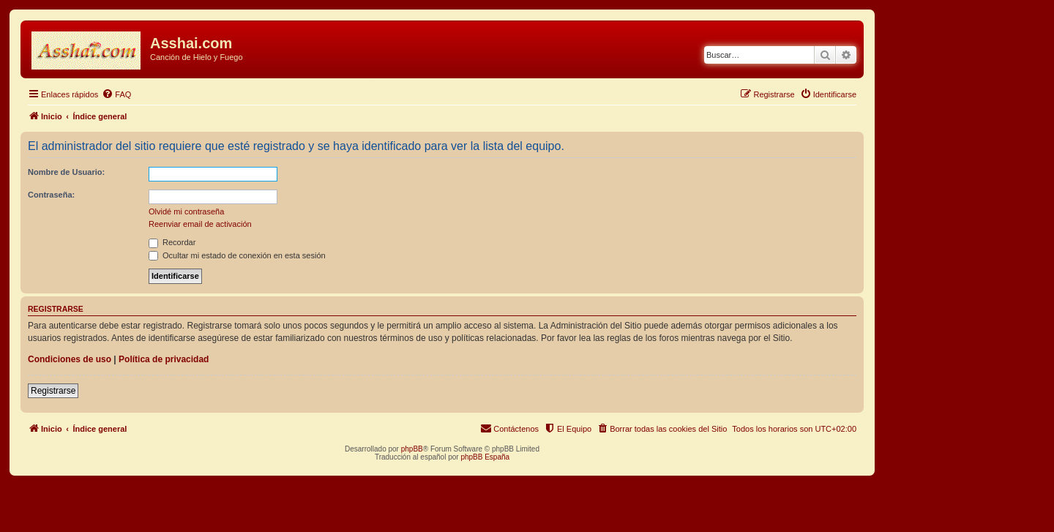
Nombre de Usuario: (66, 172)
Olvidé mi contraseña (186, 211)
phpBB (412, 449)
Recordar (172, 242)
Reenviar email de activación (200, 224)
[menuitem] (116, 94)
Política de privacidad (164, 359)
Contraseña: (51, 194)
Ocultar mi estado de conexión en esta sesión (237, 255)
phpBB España (484, 457)
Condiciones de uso (69, 359)
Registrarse (53, 391)
